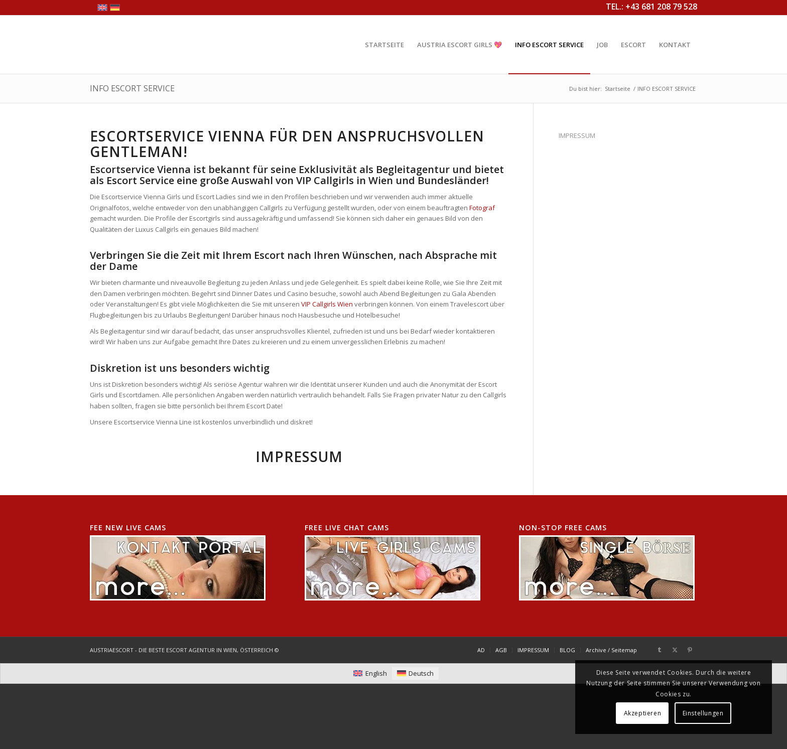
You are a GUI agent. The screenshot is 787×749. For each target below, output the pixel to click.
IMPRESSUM (577, 135)
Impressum (299, 456)
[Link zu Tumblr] (659, 649)
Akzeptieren (643, 713)
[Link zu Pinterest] (689, 649)
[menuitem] (384, 45)
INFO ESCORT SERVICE (132, 88)
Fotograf (482, 207)
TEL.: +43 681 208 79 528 (651, 6)
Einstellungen (703, 713)
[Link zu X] (674, 649)
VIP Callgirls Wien (327, 304)
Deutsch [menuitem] (421, 673)
